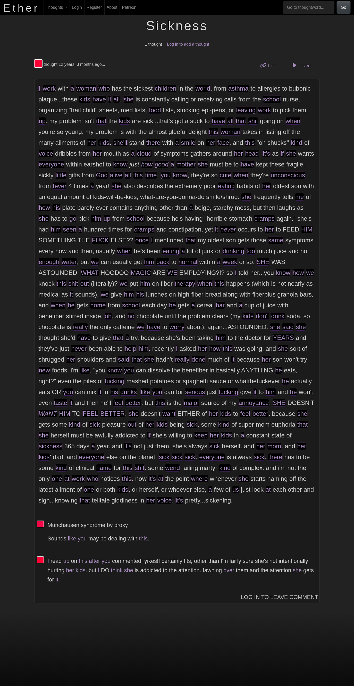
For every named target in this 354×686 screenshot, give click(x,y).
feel (118, 402)
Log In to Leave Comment (279, 597)
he (71, 305)
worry (176, 326)
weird (172, 467)
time (151, 175)
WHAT (90, 272)
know (120, 164)
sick (94, 424)
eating (226, 185)
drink (278, 316)
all (116, 99)
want (168, 413)
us (235, 489)
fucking (114, 381)
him (96, 218)
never (228, 229)
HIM (307, 229)
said (288, 326)
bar (220, 305)
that (101, 120)
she (129, 99)
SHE (263, 261)
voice (46, 153)
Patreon (129, 7)
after (94, 561)
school (272, 99)
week (230, 261)
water (69, 261)
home (98, 305)
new (44, 370)
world (202, 88)
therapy (185, 283)
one (57, 478)
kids (84, 99)
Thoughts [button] (55, 7)
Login (77, 7)
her (91, 142)
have (99, 99)
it (109, 99)
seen (69, 229)
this (213, 131)
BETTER (112, 413)
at (67, 478)
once (142, 240)
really (80, 326)
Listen (300, 65)
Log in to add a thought (188, 44)
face (223, 142)
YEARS (283, 337)
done (198, 359)
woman (86, 88)
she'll (120, 142)
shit (253, 120)
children (165, 88)
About (112, 7)
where (199, 478)
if (282, 153)
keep (201, 435)
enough (49, 261)
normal (188, 261)
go (73, 218)
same (275, 240)
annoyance (254, 402)
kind (296, 142)
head (252, 153)
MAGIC (141, 272)
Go (343, 7)
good (161, 164)
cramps (264, 218)
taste (60, 402)
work (49, 88)
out (84, 283)
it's (266, 153)
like (84, 370)
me (299, 196)
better (133, 402)
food (155, 110)
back (162, 261)
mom (274, 446)
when (293, 120)
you (166, 175)
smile (188, 142)
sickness (50, 446)
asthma (238, 88)
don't (262, 316)
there (153, 142)
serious (195, 391)
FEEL (90, 413)
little (61, 175)
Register (94, 7)
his (56, 207)
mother (186, 164)
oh (108, 316)
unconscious (288, 175)
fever (59, 185)
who (104, 88)
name (104, 467)
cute (225, 175)
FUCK (100, 240)
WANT (48, 413)
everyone (51, 164)
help (130, 348)
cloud (144, 153)
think (117, 570)
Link (270, 65)
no (131, 316)
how (147, 164)
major (191, 402)
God (101, 175)
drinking (233, 251)
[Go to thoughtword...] (308, 7)
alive (116, 175)
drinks (128, 391)
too (251, 251)
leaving (246, 110)
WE (172, 272)
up (42, 120)
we (95, 261)
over (228, 570)
